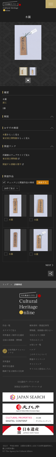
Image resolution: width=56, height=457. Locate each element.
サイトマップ (35, 363)
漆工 (5, 102)
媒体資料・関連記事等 (39, 325)
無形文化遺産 (8, 366)
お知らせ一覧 (35, 344)
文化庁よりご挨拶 (37, 335)
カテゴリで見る (9, 330)
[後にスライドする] (49, 265)
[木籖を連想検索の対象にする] (5, 219)
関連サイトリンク (37, 359)
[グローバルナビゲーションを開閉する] (51, 4)
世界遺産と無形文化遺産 (13, 335)
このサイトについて (38, 354)
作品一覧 (6, 325)
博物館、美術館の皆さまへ (41, 330)
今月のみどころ (36, 339)
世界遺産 (6, 361)
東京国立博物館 (10, 138)
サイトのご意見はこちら (40, 368)
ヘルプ (32, 349)
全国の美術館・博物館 (12, 339)
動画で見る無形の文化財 (13, 371)
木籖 (5, 134)
